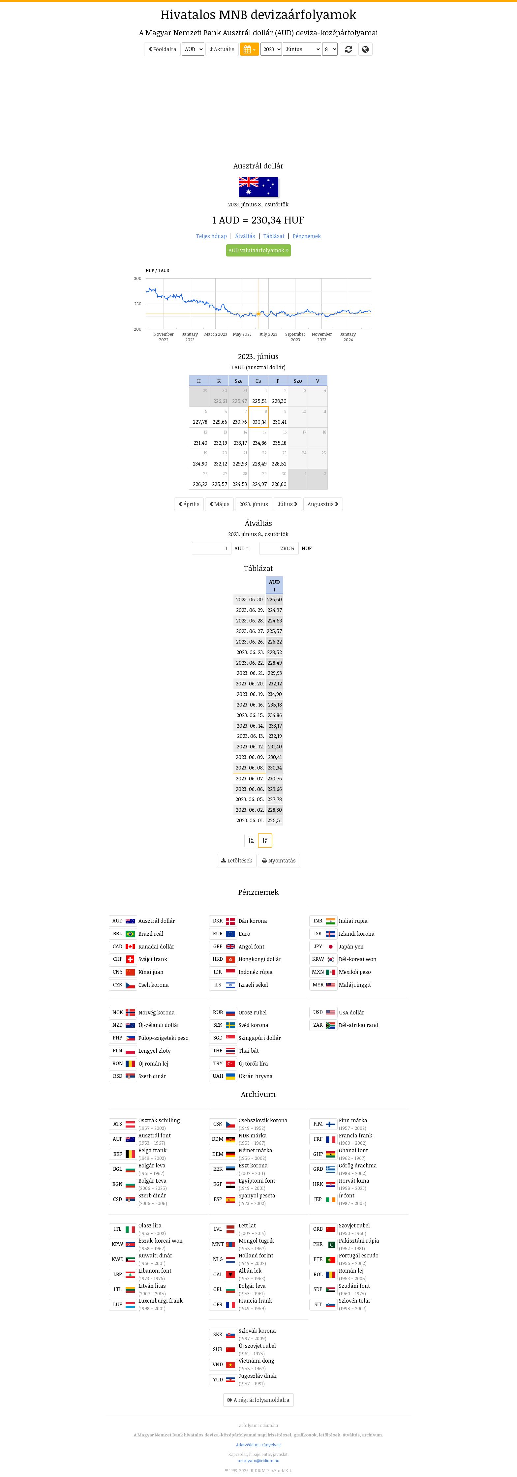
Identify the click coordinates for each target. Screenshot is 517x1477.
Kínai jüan (151, 972)
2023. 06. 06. (250, 789)
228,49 (259, 463)
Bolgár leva (152, 1165)
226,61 (220, 401)
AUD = (241, 548)
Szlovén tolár (355, 1300)
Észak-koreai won (160, 1240)
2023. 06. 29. (250, 610)
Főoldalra (162, 49)
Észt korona (253, 1165)
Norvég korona (156, 1012)
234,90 (200, 463)
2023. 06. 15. (250, 715)
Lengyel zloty (154, 1050)
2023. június (253, 504)
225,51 (259, 401)
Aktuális (222, 49)
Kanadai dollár (156, 946)
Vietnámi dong (256, 1360)
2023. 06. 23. (250, 652)
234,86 (260, 442)
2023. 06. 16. (250, 704)
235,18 (280, 442)
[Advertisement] (79, 111)
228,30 (279, 401)
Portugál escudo (359, 1255)
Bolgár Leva (152, 1180)
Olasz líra (150, 1225)
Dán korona (253, 920)
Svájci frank (152, 959)
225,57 (219, 484)
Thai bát (249, 1050)
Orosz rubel (253, 1012)
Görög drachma (358, 1165)
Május (219, 504)
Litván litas (152, 1285)
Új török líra (253, 1063)
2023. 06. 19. (250, 694)
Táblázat (274, 236)
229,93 (240, 463)
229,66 (220, 421)
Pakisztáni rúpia (359, 1240)
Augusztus (323, 504)
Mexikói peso (355, 972)
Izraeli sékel (253, 984)
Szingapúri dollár (260, 1037)
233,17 (240, 442)
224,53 (239, 484)
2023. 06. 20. (250, 683)
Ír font (346, 1195)
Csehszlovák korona (263, 1120)
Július (288, 504)
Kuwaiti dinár (155, 1255)
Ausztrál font (154, 1135)
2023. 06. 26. (250, 641)
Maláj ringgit (355, 984)
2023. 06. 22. (250, 662)
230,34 (260, 422)
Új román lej (153, 1063)
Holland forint (256, 1255)
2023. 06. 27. (250, 631)
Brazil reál (151, 933)
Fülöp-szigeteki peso (163, 1037)
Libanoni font (154, 1270)
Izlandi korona (357, 933)
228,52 (279, 463)
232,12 (220, 463)
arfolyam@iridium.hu (258, 1460)
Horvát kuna (354, 1180)
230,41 (280, 421)
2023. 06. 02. (250, 809)
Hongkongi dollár (260, 959)
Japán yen (351, 946)
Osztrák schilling (159, 1120)
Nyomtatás (279, 860)
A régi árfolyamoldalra (258, 1399)
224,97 (259, 484)
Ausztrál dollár (156, 920)
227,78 (200, 421)
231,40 (200, 442)
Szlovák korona (257, 1330)
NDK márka (253, 1135)
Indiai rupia (353, 920)
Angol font (251, 946)
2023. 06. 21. (250, 673)
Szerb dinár (152, 1076)
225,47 (239, 401)
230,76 (239, 421)
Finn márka (353, 1120)
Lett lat (247, 1225)
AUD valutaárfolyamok (258, 250)
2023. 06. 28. (250, 620)
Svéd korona (253, 1025)
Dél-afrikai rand (358, 1025)
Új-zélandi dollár (158, 1025)
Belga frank (152, 1150)
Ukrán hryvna (256, 1076)
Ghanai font (353, 1150)
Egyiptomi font (257, 1180)
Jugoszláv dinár (258, 1375)
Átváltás (245, 236)
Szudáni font (354, 1285)
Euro (244, 933)
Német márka (255, 1150)
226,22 (200, 484)
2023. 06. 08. (250, 767)
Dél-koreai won (358, 959)
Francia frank (355, 1135)
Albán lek (250, 1270)
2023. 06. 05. (249, 799)
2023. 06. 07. (250, 778)
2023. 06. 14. (250, 725)
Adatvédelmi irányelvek (258, 1445)
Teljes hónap (211, 236)
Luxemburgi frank (160, 1300)
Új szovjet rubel (257, 1345)
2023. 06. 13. (250, 735)
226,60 (279, 484)
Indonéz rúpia (256, 972)
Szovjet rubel (354, 1225)
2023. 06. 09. (250, 757)
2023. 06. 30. (250, 599)
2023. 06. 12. (250, 746)
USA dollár (351, 1012)
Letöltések (236, 860)
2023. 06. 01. (250, 820)
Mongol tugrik (256, 1240)
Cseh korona (153, 984)
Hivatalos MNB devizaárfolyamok (258, 14)
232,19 (220, 442)
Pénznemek (307, 236)
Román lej (351, 1270)
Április (188, 504)
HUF (307, 548)
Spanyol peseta (257, 1195)
